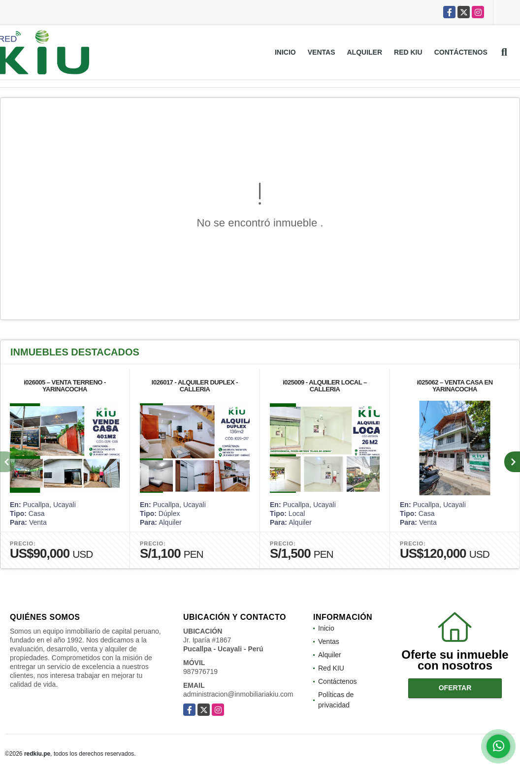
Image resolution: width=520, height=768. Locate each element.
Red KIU (408, 52)
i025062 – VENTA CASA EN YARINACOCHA (454, 386)
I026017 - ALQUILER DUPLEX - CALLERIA (195, 386)
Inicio (285, 52)
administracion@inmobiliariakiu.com (238, 694)
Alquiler (365, 52)
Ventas (321, 52)
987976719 (200, 671)
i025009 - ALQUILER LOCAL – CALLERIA (325, 386)
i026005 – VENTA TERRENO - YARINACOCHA (65, 386)
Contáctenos (461, 52)
